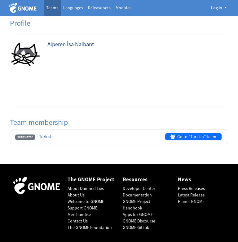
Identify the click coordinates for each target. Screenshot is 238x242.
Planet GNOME (191, 201)
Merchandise (79, 214)
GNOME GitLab (136, 227)
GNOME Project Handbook (136, 205)
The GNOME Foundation (90, 227)
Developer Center (139, 188)
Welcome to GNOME (86, 201)
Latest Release (191, 195)
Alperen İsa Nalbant (70, 44)
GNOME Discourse (139, 221)
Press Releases (191, 188)
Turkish (46, 136)
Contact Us (78, 221)
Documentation (137, 195)
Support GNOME (82, 208)
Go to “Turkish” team (193, 136)
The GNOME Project (91, 179)
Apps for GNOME (138, 214)
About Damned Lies (86, 188)
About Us (76, 195)
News (184, 179)
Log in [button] (217, 8)
